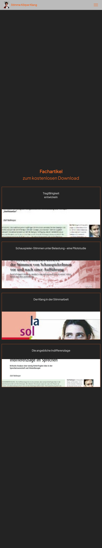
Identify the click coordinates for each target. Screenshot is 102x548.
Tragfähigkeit (51, 193)
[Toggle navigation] (96, 4)
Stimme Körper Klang (24, 4)
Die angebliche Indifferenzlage (51, 350)
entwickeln (51, 197)
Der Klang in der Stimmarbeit (51, 299)
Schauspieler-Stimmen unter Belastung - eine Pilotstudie (51, 248)
